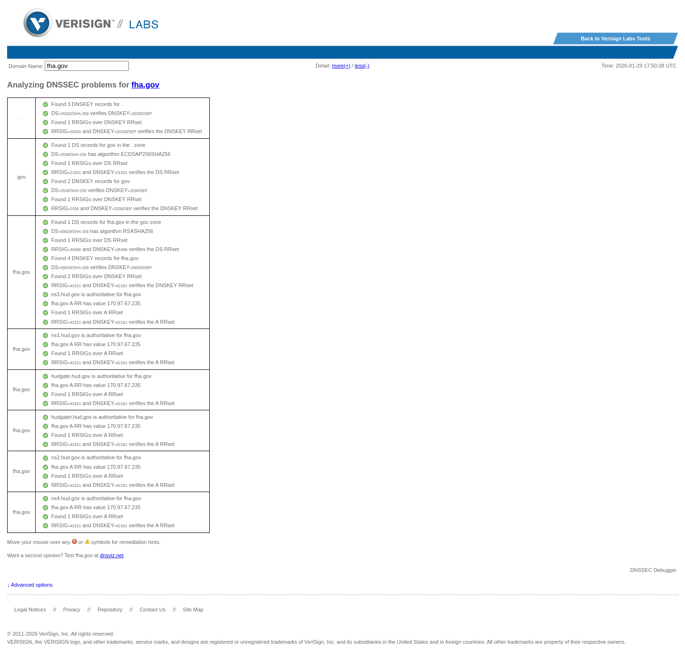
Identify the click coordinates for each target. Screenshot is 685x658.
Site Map (193, 609)
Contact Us (153, 609)
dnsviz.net (112, 555)
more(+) (341, 65)
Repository (110, 609)
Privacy (71, 609)
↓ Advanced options (29, 585)
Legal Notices (30, 609)
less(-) (362, 65)
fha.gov (145, 84)
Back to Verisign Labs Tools (615, 38)
